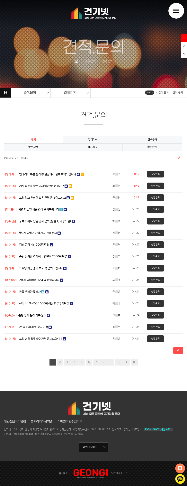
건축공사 (152, 139)
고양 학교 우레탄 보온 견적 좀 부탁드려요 (46, 197)
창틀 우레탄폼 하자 (34, 291)
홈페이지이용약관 (42, 421)
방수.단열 (33, 147)
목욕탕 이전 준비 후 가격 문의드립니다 (43, 268)
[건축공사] (11, 209)
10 (118, 362)
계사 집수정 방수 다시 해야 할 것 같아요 (45, 186)
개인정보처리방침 (15, 421)
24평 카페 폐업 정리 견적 (35, 327)
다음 (126, 362)
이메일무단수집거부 (70, 421)
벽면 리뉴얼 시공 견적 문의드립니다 (42, 209)
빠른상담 (152, 147)
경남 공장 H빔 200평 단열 (36, 244)
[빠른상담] (11, 280)
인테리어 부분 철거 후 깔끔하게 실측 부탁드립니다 (51, 174)
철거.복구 (93, 147)
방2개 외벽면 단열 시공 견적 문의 (40, 233)
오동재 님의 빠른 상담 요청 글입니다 (40, 280)
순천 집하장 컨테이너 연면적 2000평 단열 (45, 256)
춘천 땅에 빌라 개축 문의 (34, 315)
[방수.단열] (11, 186)
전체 (33, 139)
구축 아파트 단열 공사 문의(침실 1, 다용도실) (47, 221)
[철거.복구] (11, 174)
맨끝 (134, 362)
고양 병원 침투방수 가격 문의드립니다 (42, 338)
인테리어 (93, 139)
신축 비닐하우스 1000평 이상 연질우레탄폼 (46, 303)
